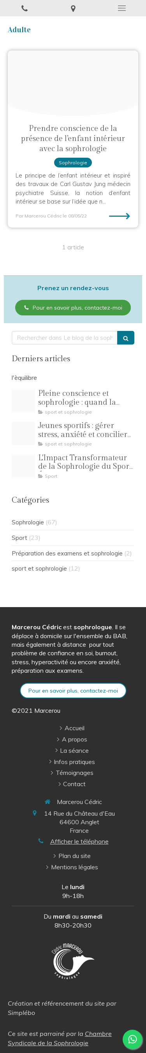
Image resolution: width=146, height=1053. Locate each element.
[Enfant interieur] (73, 83)
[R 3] (23, 433)
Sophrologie (28, 522)
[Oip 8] (23, 465)
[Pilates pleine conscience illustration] (23, 401)
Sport (19, 537)
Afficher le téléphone (79, 841)
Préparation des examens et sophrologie (67, 553)
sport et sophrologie (39, 568)
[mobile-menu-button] (121, 8)
